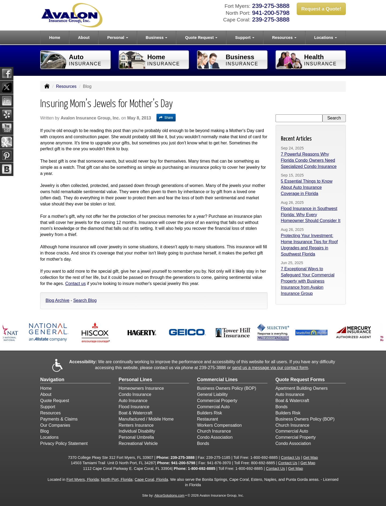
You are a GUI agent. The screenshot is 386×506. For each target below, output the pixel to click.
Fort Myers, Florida (82, 479)
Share (166, 117)
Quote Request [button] (201, 37)
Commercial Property (217, 400)
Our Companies (55, 425)
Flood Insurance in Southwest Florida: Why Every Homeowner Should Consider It (310, 214)
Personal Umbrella (136, 437)
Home (54, 37)
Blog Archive (57, 300)
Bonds (203, 443)
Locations (49, 437)
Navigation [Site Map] (52, 379)
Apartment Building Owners (302, 388)
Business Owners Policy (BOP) (226, 388)
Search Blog (84, 300)
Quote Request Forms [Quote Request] (300, 379)
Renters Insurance (136, 425)
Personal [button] (117, 37)
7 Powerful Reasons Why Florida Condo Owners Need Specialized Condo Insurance (309, 160)
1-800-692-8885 (264, 457)
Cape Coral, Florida (151, 479)
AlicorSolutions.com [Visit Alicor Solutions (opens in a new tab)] (169, 495)
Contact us (75, 283)
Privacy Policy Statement (64, 443)
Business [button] (157, 37)
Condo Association (215, 437)
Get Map (310, 457)
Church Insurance (214, 431)
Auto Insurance (133, 400)
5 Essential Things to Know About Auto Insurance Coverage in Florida (307, 187)
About (84, 37)
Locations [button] (325, 37)
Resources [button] (284, 37)
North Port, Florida (117, 479)
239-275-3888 (270, 5)
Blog (44, 431)
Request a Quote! (321, 9)
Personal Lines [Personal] (135, 379)
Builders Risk (209, 413)
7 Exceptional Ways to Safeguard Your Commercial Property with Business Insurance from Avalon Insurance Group (308, 281)
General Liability (212, 394)
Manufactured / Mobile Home (146, 419)
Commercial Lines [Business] (217, 379)
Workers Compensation (219, 425)
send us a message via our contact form (270, 367)
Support (47, 406)
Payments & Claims (59, 419)
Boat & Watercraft (136, 413)
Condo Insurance (135, 394)
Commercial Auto (213, 406)
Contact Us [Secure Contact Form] (290, 457)
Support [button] (244, 37)
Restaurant (207, 419)
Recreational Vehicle (138, 443)
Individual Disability (137, 431)
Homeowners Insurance (141, 388)
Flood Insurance (134, 406)
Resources (66, 86)
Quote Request (54, 400)
